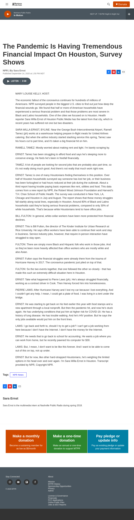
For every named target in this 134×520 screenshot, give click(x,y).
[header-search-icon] (108, 4)
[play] (7, 14)
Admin (51, 491)
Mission (51, 482)
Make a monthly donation (26, 438)
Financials (52, 498)
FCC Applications (55, 500)
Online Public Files (56, 502)
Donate (122, 4)
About (50, 477)
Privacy (51, 488)
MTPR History (54, 484)
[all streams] (130, 14)
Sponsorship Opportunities (59, 486)
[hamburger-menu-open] (7, 4)
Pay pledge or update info (108, 438)
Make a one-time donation (67, 438)
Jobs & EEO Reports (57, 505)
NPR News (18, 375)
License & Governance (58, 496)
